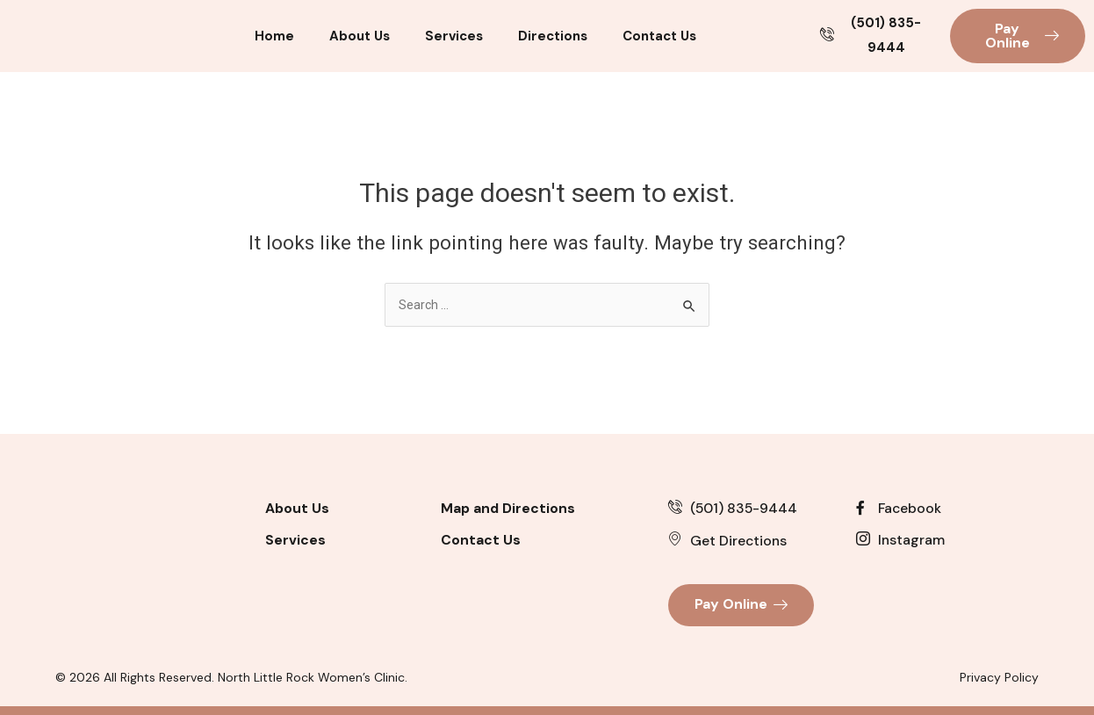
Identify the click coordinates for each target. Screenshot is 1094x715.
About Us (359, 36)
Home (274, 36)
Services (454, 36)
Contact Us (659, 36)
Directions (552, 36)
